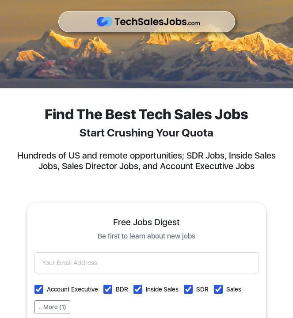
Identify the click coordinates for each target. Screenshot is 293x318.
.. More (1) (52, 306)
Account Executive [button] (72, 289)
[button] (38, 289)
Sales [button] (233, 289)
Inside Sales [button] (162, 289)
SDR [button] (202, 289)
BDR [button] (122, 289)
